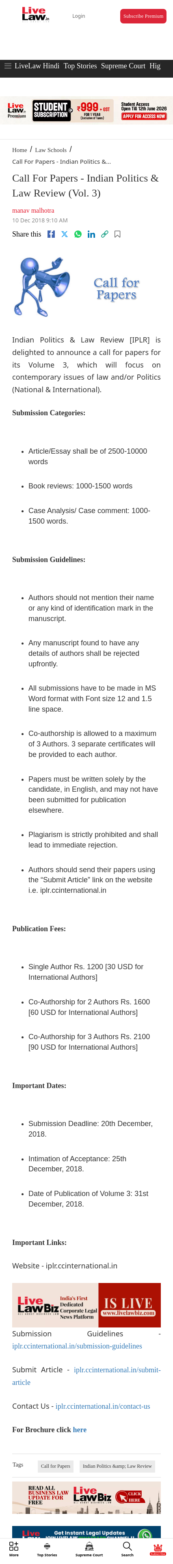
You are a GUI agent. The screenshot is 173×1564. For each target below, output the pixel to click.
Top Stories (80, 66)
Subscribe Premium (143, 16)
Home (19, 150)
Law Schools (51, 150)
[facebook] (51, 234)
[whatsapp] (78, 234)
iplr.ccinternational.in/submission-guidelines (77, 1346)
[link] (104, 234)
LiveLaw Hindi (37, 66)
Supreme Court (123, 66)
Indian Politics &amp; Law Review (117, 1466)
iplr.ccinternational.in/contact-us (103, 1406)
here (79, 1430)
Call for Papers (55, 1466)
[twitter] (64, 234)
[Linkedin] (91, 234)
